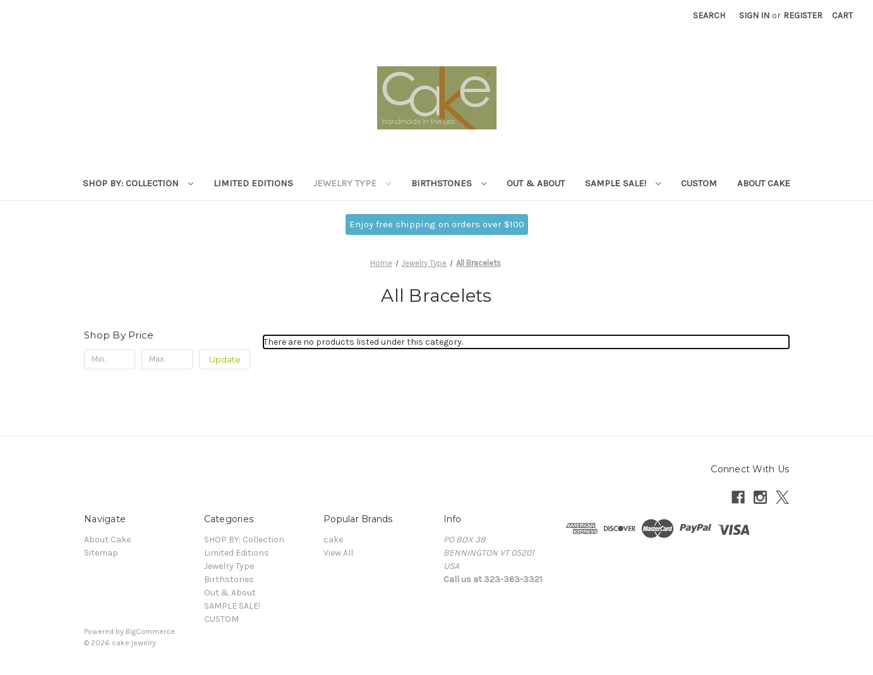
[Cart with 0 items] (842, 15)
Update (225, 359)
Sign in (754, 15)
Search (709, 15)
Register (802, 15)
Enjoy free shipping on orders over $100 (436, 224)
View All (338, 552)
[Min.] (109, 359)
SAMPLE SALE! (623, 183)
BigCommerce (150, 631)
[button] (437, 224)
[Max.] (167, 359)
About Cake (763, 183)
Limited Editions (253, 183)
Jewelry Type (352, 183)
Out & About (536, 183)
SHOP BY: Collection (138, 183)
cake (333, 539)
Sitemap (101, 552)
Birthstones (448, 183)
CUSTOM (699, 183)
